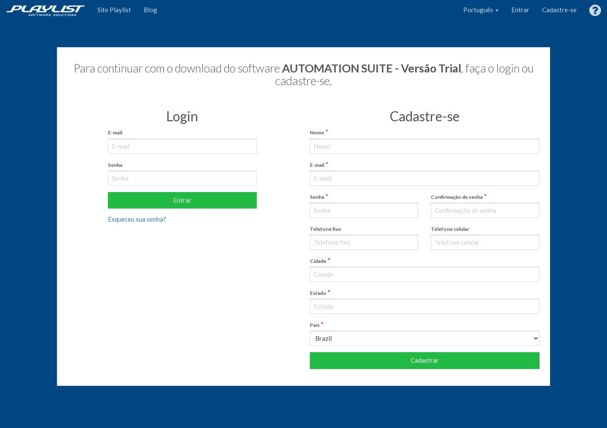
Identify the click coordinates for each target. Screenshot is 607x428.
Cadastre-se (559, 9)
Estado (318, 293)
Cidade (318, 261)
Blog (150, 9)
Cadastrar (425, 360)
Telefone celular (450, 229)
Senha (115, 165)
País (315, 325)
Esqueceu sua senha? (137, 219)
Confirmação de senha (457, 197)
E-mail (115, 132)
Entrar (520, 9)
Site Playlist (114, 9)
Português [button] (481, 9)
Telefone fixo (325, 229)
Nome (317, 132)
